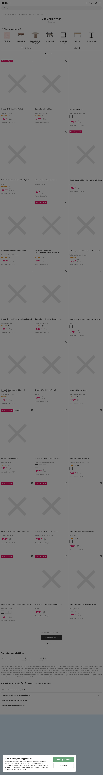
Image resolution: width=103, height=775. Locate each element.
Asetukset (63, 765)
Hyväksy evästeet (64, 759)
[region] (39, 763)
